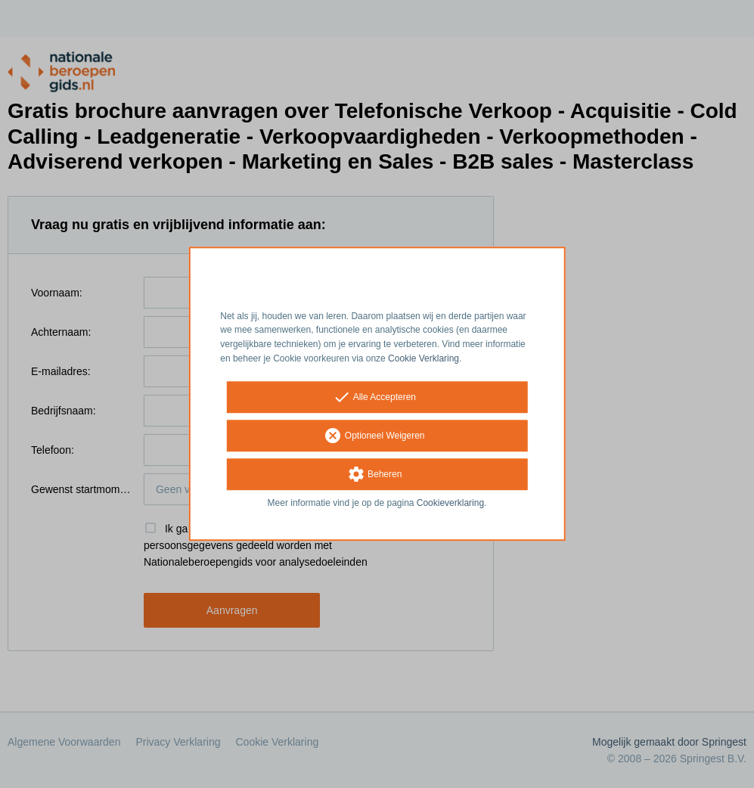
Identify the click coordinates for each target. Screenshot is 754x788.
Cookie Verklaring (423, 358)
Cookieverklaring (450, 503)
